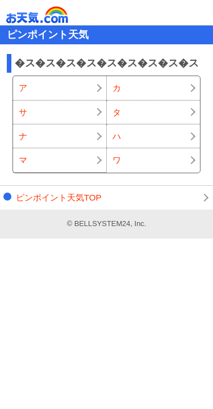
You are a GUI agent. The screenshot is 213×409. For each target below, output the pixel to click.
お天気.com (53, 15)
